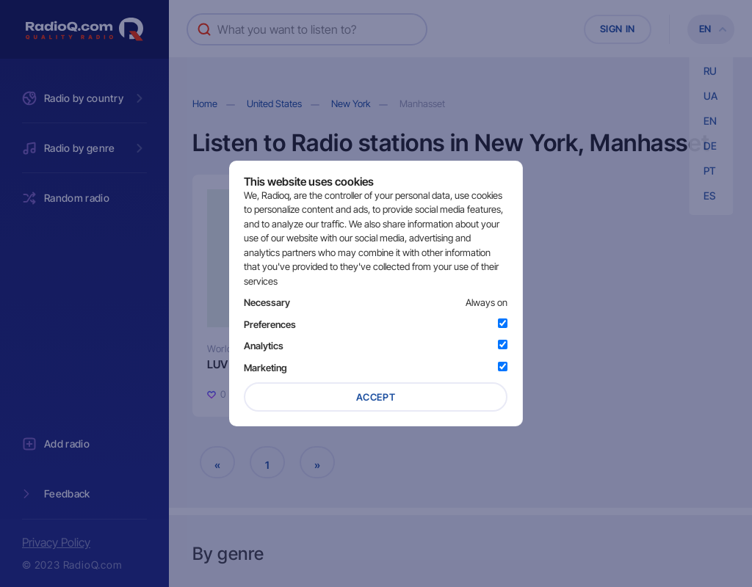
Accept (376, 397)
